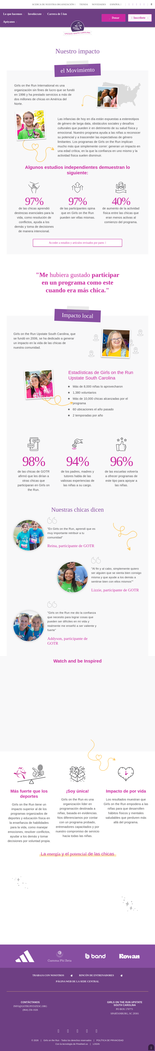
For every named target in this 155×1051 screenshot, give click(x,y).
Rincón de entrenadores (96, 975)
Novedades (99, 4)
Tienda (83, 4)
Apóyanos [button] (10, 21)
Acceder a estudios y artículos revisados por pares (77, 242)
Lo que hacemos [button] (14, 14)
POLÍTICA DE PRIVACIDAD (110, 1040)
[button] (151, 4)
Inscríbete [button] (139, 17)
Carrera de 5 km (57, 14)
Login (3, 4)
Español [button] (115, 4)
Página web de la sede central (77, 981)
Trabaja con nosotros (48, 975)
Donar (113, 17)
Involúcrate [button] (36, 14)
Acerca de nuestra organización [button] (54, 4)
